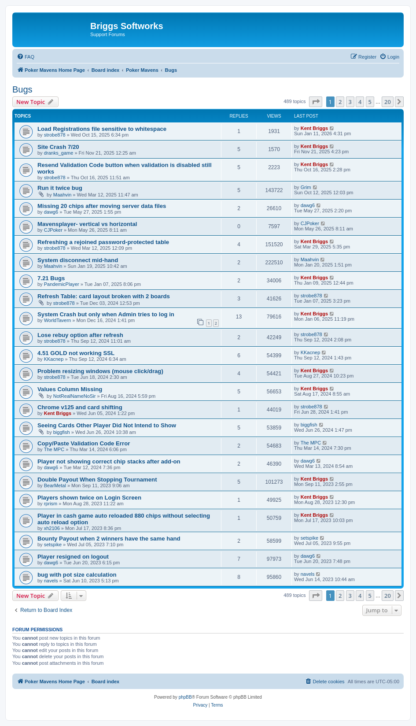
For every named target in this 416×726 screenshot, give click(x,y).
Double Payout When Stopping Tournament (97, 479)
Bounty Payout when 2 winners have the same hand (108, 538)
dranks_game (59, 153)
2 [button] (340, 102)
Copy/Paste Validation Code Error (83, 443)
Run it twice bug (59, 188)
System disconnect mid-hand (77, 260)
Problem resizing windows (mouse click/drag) (100, 371)
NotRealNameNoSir (74, 396)
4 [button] (359, 102)
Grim (306, 187)
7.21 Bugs (51, 278)
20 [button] (387, 102)
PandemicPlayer (61, 284)
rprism (51, 503)
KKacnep (54, 359)
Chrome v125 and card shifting (79, 407)
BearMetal (55, 485)
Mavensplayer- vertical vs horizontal (87, 224)
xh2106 (52, 528)
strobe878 (55, 134)
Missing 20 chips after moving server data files (101, 206)
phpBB (185, 697)
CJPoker (53, 230)
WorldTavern (57, 320)
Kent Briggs (314, 128)
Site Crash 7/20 (58, 147)
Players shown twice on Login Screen (89, 497)
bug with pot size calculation (77, 574)
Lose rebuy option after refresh (80, 335)
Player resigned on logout (73, 556)
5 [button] (370, 102)
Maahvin (62, 194)
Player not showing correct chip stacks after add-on (108, 461)
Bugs (22, 89)
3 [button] (350, 102)
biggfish (61, 432)
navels (51, 580)
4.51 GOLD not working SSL (75, 353)
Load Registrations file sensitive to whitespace (101, 129)
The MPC (54, 449)
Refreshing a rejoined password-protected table (103, 242)
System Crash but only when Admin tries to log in (105, 314)
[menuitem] (25, 57)
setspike (53, 544)
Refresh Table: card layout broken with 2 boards (103, 296)
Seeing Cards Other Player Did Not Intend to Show (106, 425)
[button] (315, 101)
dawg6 (51, 212)
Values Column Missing (69, 389)
